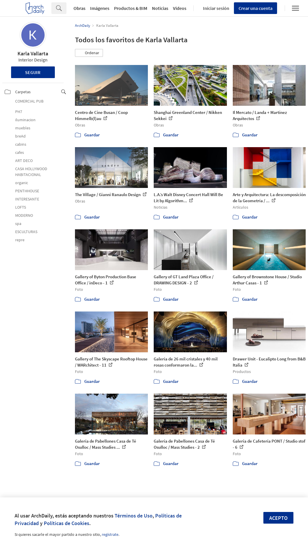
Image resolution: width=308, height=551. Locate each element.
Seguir (33, 72)
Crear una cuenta (255, 8)
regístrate (110, 534)
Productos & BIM (130, 8)
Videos (179, 8)
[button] (89, 53)
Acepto (278, 518)
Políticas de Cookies (66, 523)
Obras (79, 8)
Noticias (160, 8)
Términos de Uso (134, 515)
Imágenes (99, 8)
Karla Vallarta (33, 53)
